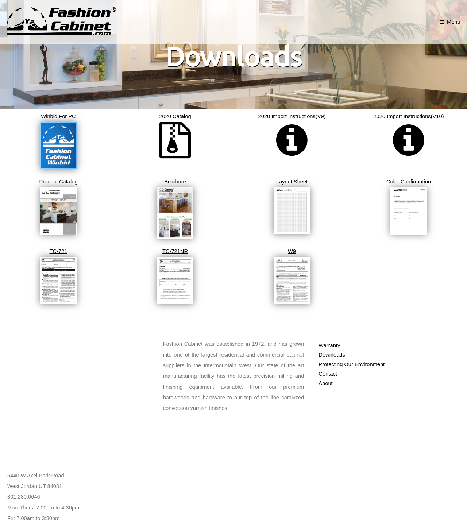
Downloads (332, 355)
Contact (328, 374)
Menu (453, 22)
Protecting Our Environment (352, 364)
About (325, 383)
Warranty (329, 345)
